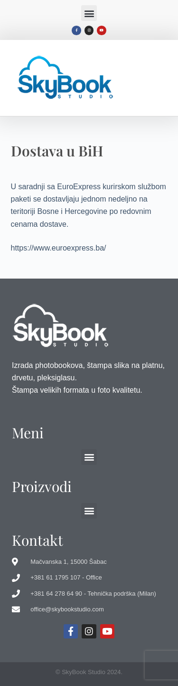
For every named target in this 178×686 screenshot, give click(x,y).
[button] (89, 13)
